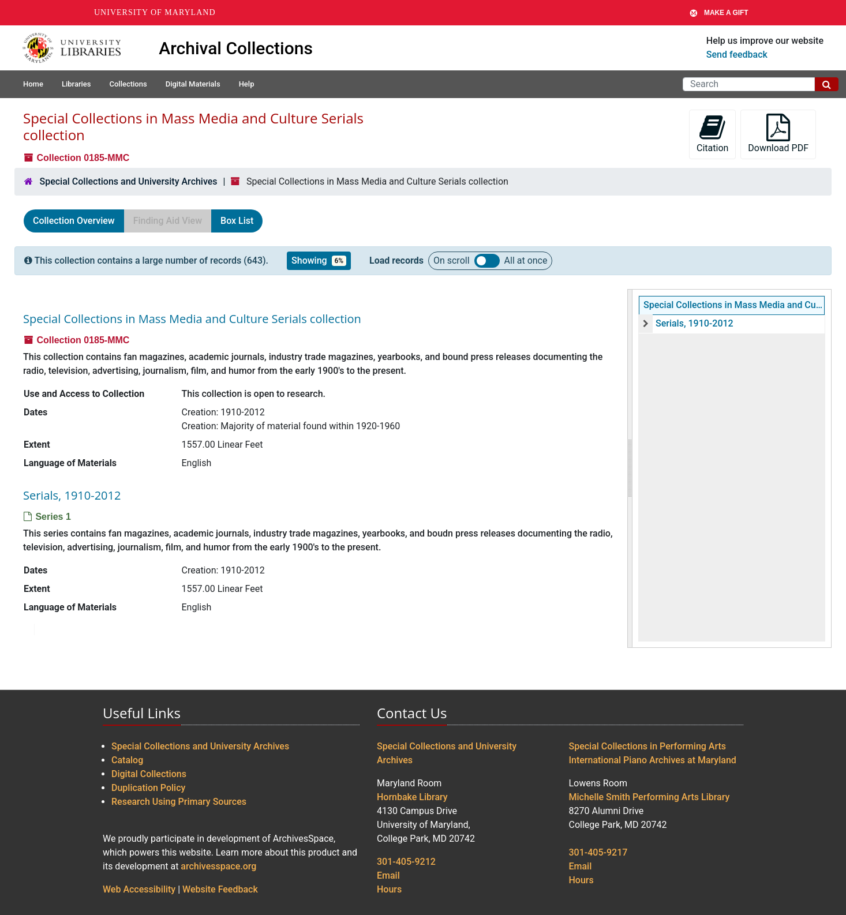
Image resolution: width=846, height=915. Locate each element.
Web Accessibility (139, 889)
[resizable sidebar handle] (630, 468)
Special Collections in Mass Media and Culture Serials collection (734, 304)
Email (388, 875)
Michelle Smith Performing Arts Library (649, 797)
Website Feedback (220, 889)
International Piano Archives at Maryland (652, 760)
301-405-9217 (598, 852)
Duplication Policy (148, 787)
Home (33, 84)
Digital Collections (148, 773)
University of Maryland (155, 12)
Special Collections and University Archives (128, 181)
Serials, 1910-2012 (694, 323)
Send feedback (737, 54)
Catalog (127, 760)
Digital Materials (193, 84)
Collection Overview (74, 220)
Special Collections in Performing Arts (648, 746)
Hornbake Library (412, 797)
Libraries (76, 84)
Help (246, 84)
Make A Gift (719, 13)
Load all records (487, 261)
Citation (712, 133)
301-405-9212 (406, 861)
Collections (128, 84)
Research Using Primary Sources (178, 801)
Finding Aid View (167, 220)
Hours (389, 889)
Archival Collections (236, 48)
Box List (236, 220)
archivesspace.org (218, 866)
